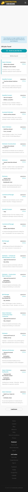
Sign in (14, 450)
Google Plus (14, 472)
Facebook (14, 467)
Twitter (14, 469)
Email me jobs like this (15, 50)
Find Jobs (14, 457)
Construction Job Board (17, 487)
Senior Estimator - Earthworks (7, 371)
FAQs (14, 432)
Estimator (5, 160)
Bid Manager (5, 241)
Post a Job (14, 444)
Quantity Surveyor (7, 79)
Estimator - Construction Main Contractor (9, 275)
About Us (14, 429)
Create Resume (14, 460)
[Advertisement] (14, 19)
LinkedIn (14, 475)
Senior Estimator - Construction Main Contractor (7, 314)
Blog (14, 426)
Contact (14, 423)
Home (14, 421)
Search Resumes (14, 447)
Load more (14, 409)
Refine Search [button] (14, 56)
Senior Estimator (6, 62)
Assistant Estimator (7, 112)
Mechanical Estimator (8, 350)
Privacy (14, 438)
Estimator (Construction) (9, 144)
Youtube (14, 478)
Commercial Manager (8, 194)
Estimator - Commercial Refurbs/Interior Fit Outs (8, 256)
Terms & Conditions (14, 435)
